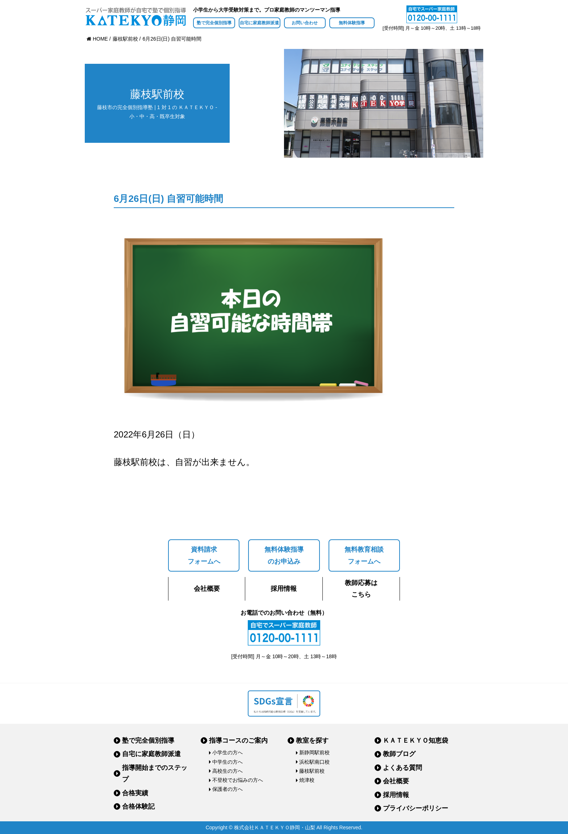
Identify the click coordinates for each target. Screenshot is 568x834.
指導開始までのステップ (154, 773)
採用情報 (284, 588)
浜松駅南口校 (314, 762)
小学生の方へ (227, 752)
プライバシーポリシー (415, 808)
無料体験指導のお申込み (284, 555)
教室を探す (312, 740)
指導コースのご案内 (238, 740)
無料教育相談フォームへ (364, 555)
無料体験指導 (352, 22)
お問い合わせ (305, 22)
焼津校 (306, 780)
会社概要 (207, 588)
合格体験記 (138, 806)
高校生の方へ (227, 771)
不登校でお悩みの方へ (237, 780)
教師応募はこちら (361, 588)
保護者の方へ (227, 789)
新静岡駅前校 (314, 752)
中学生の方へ (227, 762)
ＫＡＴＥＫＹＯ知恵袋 (415, 740)
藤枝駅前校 (312, 771)
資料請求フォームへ (204, 555)
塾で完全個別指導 (214, 22)
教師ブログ (399, 754)
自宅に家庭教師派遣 (259, 22)
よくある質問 (402, 767)
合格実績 (135, 793)
